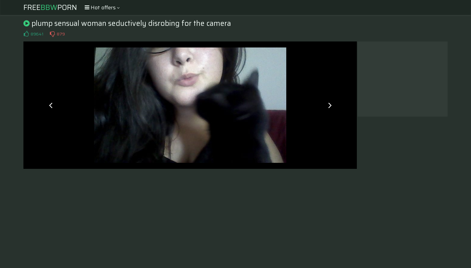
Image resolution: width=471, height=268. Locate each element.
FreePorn (50, 7)
